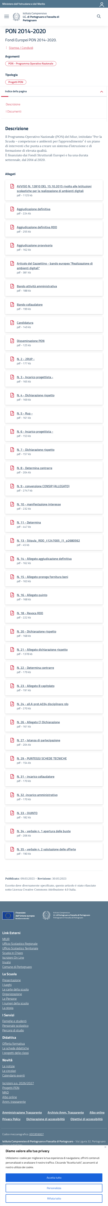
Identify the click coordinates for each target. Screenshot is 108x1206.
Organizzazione (12, 994)
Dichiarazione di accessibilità (45, 1119)
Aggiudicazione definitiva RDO (37, 227)
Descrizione (13, 104)
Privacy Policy (11, 1119)
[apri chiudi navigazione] (6, 16)
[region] (54, 1175)
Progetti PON (10, 1087)
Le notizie (8, 1066)
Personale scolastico (15, 1025)
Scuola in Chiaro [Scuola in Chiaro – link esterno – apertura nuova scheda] (12, 953)
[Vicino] (105, 1147)
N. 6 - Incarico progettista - (35, 431)
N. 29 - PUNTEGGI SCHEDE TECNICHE (42, 758)
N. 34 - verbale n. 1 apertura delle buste (44, 831)
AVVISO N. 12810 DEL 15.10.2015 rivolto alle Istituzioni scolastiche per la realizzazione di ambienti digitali (54, 188)
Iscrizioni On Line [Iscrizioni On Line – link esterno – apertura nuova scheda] (13, 957)
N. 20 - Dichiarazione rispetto (36, 631)
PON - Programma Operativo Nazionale (30, 63)
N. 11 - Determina (29, 522)
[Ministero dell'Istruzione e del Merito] (23, 4)
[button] (54, 91)
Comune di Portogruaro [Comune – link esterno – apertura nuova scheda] (17, 966)
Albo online (9, 1097)
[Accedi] (102, 4)
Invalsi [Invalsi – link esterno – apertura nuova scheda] (6, 962)
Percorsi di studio (13, 1030)
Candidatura (25, 322)
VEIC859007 (36, 1134)
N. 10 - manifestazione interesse (39, 504)
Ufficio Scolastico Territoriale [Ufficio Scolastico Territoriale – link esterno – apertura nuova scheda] (20, 948)
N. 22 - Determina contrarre (35, 667)
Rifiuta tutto (54, 1198)
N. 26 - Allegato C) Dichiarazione (38, 722)
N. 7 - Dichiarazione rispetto (35, 449)
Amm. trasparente (14, 1101)
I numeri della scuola (15, 1003)
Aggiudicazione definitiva (33, 209)
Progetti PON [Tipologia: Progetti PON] (15, 82)
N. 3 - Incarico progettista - (35, 377)
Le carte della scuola (15, 989)
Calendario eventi (13, 1075)
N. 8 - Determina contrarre (34, 468)
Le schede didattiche (15, 1048)
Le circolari (9, 1070)
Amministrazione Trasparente (22, 1112)
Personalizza (54, 1188)
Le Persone (9, 998)
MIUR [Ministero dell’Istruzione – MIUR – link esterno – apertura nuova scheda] (5, 939)
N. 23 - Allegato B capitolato (35, 685)
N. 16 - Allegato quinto (32, 595)
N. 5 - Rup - (25, 413)
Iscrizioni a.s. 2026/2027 (18, 1083)
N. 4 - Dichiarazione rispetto (35, 395)
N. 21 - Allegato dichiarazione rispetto (42, 649)
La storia (7, 1008)
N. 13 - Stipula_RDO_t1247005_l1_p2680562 (48, 540)
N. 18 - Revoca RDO (30, 613)
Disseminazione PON (31, 340)
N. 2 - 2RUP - (26, 359)
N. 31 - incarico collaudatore (35, 776)
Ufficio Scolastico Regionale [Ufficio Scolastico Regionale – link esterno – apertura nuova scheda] (20, 943)
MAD (5, 1092)
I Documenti (13, 111)
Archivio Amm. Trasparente (66, 1112)
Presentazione (11, 980)
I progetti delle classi (15, 1052)
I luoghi (7, 984)
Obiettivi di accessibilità (86, 1119)
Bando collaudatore (30, 304)
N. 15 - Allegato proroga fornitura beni (42, 576)
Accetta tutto (54, 1178)
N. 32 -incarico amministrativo (37, 794)
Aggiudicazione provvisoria (34, 245)
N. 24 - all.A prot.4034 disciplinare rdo (42, 704)
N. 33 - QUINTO (27, 813)
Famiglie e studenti (14, 1021)
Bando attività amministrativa (37, 286)
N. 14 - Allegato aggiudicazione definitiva (44, 558)
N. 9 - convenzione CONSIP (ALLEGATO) (43, 486)
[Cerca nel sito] (99, 16)
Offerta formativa (13, 1043)
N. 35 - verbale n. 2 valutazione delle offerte (46, 849)
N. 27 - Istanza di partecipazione (38, 740)
